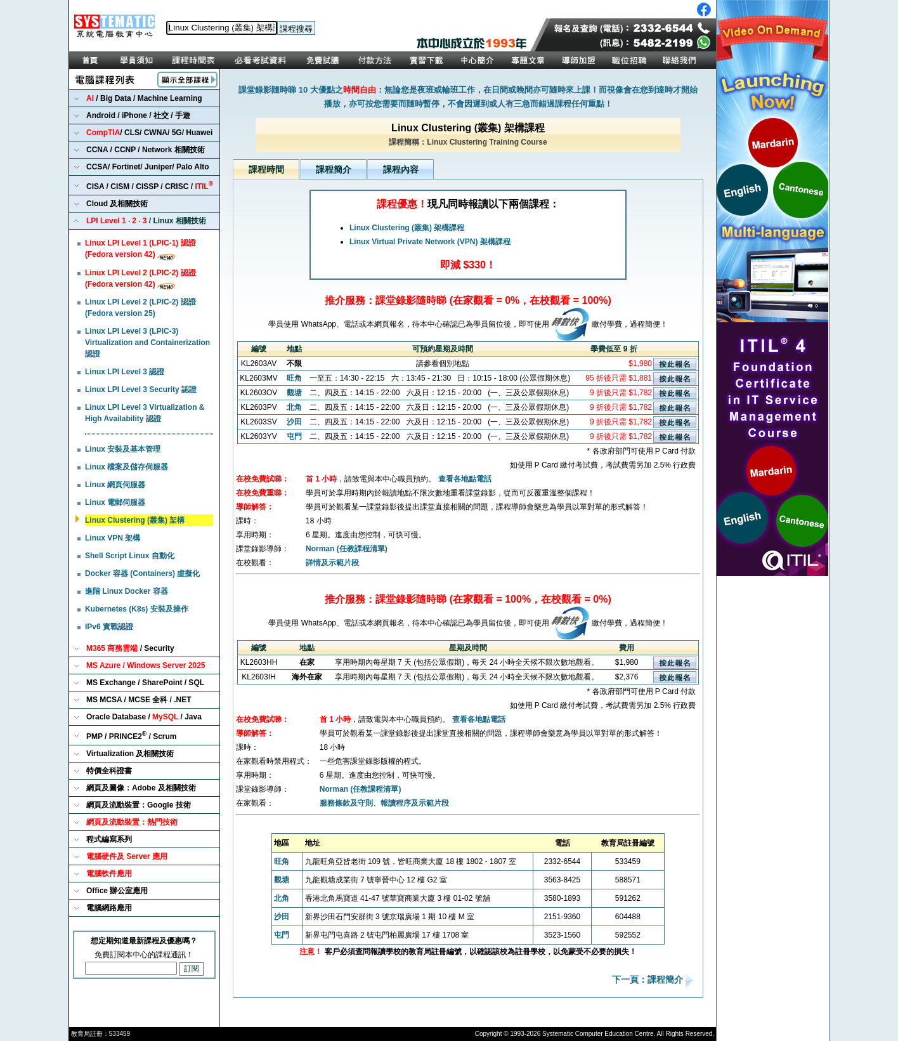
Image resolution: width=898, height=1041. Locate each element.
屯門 (294, 436)
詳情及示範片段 (332, 562)
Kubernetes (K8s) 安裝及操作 (136, 609)
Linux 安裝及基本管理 (122, 449)
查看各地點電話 (464, 479)
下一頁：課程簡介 (649, 980)
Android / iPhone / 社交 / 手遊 (138, 115)
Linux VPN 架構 (112, 538)
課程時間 (266, 169)
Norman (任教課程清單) (346, 548)
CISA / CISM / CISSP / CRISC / (149, 185)
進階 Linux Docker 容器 (126, 591)
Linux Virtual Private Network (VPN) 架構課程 (430, 241)
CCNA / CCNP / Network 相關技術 (145, 149)
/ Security (130, 648)
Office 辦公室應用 (117, 890)
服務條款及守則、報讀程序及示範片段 (384, 803)
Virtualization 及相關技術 (130, 753)
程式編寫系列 (109, 839)
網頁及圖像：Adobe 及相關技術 (141, 787)
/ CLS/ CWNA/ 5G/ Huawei (149, 132)
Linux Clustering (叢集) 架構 (135, 520)
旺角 (294, 378)
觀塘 (294, 392)
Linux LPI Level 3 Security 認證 (141, 389)
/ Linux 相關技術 (146, 220)
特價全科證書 (109, 770)
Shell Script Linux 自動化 (129, 555)
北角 (294, 407)
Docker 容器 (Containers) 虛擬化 (142, 573)
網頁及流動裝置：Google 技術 (138, 805)
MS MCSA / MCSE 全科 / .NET (139, 699)
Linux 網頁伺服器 (115, 484)
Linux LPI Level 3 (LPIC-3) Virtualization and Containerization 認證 (147, 342)
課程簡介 (333, 169)
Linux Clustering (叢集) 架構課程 (406, 227)
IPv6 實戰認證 (109, 626)
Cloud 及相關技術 (117, 203)
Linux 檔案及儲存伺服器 (126, 466)
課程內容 (401, 169)
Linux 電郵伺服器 (115, 502)
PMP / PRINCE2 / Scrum (131, 735)
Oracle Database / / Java (144, 716)
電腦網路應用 (109, 907)
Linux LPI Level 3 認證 (124, 371)
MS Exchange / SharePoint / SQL (145, 682)
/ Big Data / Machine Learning (144, 98)
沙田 (294, 421)
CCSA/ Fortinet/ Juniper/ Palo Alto (147, 166)
